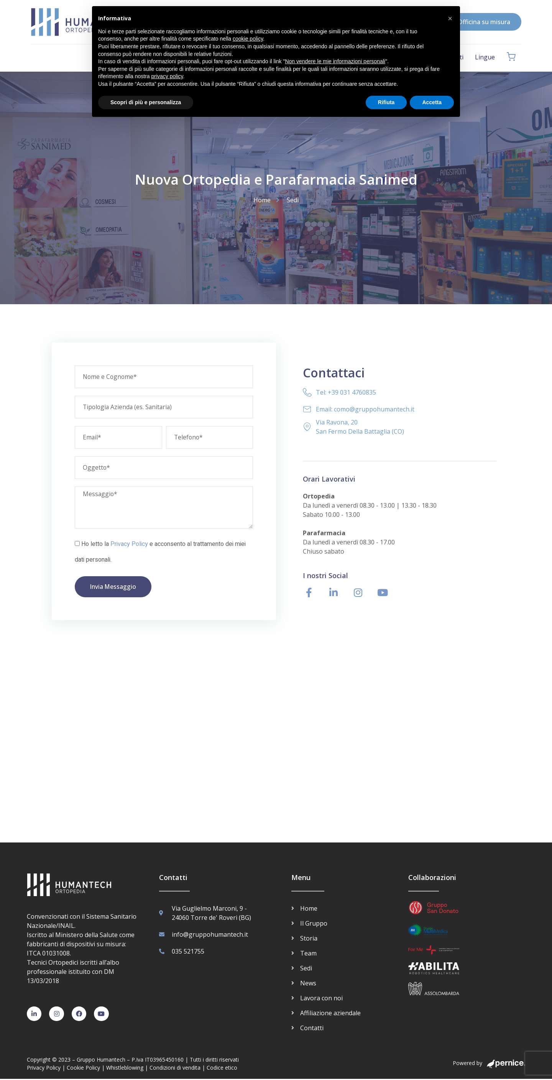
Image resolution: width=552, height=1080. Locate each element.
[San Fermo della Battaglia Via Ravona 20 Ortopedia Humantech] (276, 752)
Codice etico (222, 1068)
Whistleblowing (124, 1068)
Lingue (485, 57)
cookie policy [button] (248, 39)
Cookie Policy (83, 1068)
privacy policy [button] (167, 76)
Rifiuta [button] (386, 102)
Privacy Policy (129, 544)
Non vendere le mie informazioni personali (335, 61)
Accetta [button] (432, 102)
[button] (450, 18)
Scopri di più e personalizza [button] (145, 102)
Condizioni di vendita (175, 1068)
